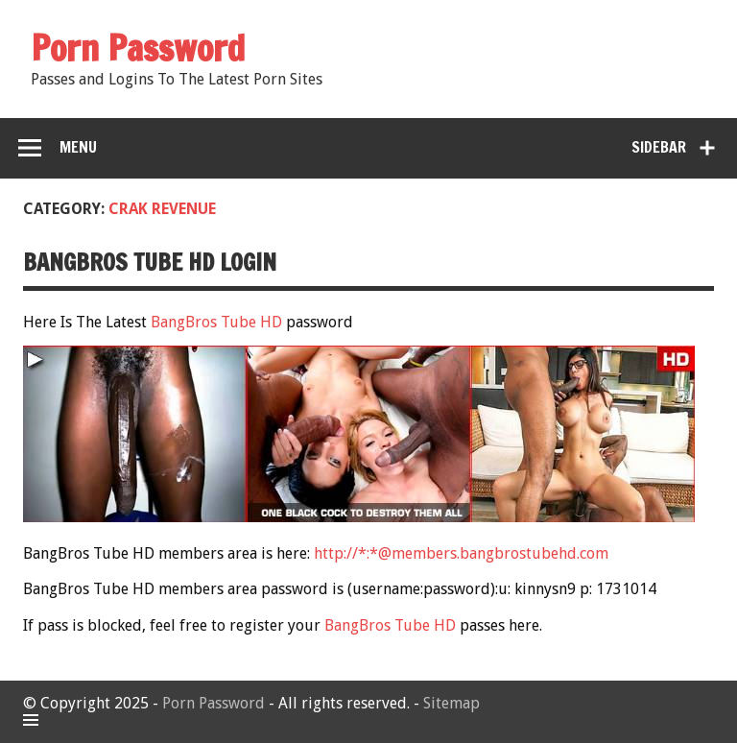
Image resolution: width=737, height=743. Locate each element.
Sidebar (658, 146)
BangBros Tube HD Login (149, 262)
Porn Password (213, 703)
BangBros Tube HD (216, 322)
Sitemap (451, 703)
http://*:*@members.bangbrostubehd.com (461, 553)
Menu (78, 146)
